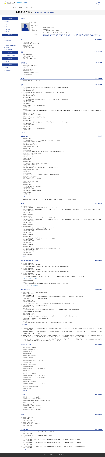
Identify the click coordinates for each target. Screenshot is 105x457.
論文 (6, 37)
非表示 (99, 39)
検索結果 (21, 7)
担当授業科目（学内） (10, 55)
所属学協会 (7, 29)
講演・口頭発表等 (9, 49)
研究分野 (7, 31)
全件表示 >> (24, 132)
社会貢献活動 (8, 70)
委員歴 (6, 67)
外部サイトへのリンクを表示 (30, 278)
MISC (6, 43)
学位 (6, 24)
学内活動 (7, 61)
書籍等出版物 (8, 40)
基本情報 (7, 21)
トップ (14, 7)
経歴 (6, 26)
